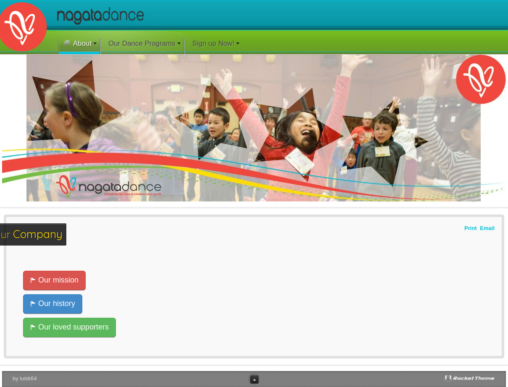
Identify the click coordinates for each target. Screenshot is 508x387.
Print (470, 227)
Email (487, 227)
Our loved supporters (69, 327)
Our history (52, 303)
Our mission (54, 280)
